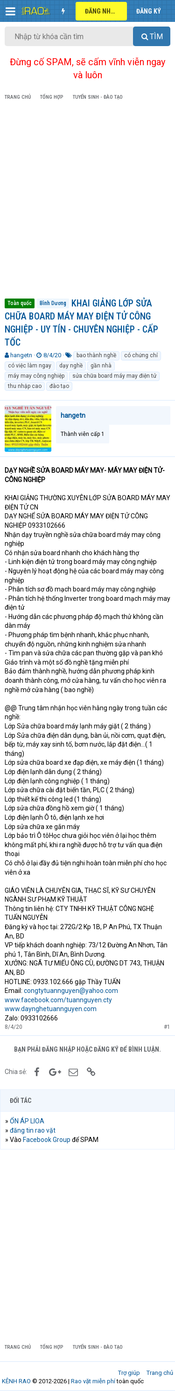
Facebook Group (46, 1139)
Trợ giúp (129, 1372)
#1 (167, 1027)
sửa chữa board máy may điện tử (114, 376)
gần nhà (101, 365)
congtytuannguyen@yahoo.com (71, 990)
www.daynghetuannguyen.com (51, 1009)
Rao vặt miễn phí (93, 1381)
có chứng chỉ (141, 355)
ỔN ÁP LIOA (27, 1121)
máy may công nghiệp (36, 376)
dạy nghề (71, 365)
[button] (10, 11)
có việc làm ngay (29, 365)
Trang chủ (160, 1372)
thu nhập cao (25, 386)
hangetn (21, 355)
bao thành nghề (96, 355)
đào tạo (59, 386)
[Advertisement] (87, 201)
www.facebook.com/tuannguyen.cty (58, 1000)
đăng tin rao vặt (33, 1130)
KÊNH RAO (16, 1381)
